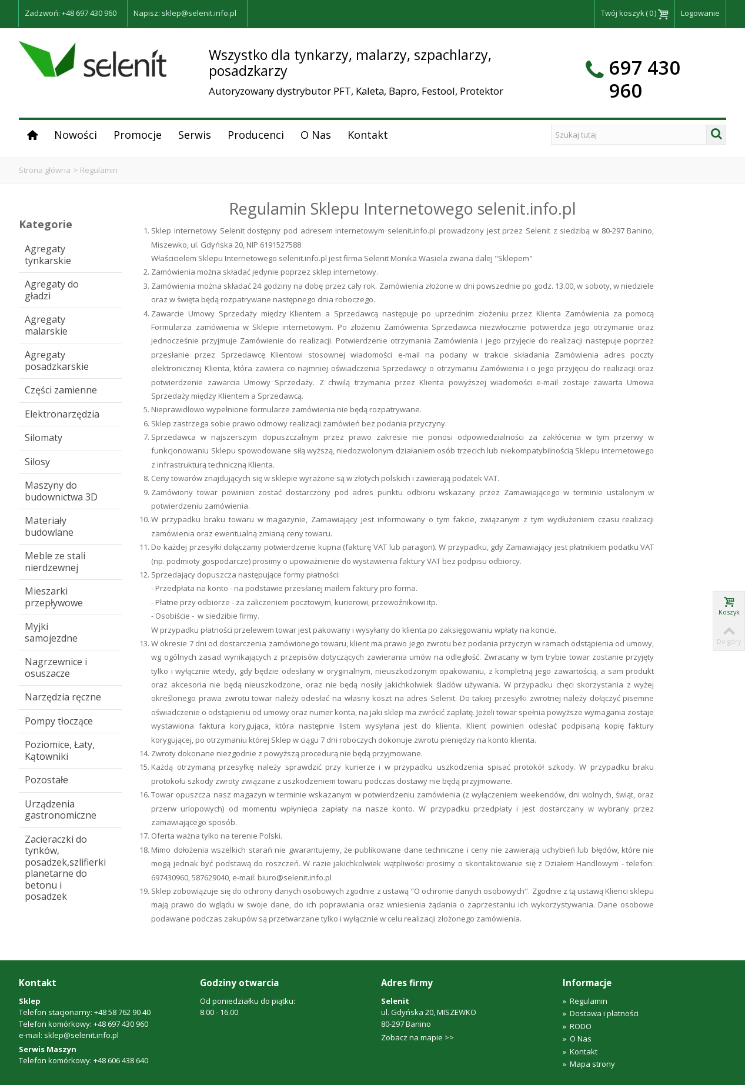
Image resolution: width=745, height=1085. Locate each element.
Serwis (194, 135)
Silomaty (43, 437)
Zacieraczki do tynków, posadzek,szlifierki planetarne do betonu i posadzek (65, 868)
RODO (577, 1026)
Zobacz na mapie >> (417, 1037)
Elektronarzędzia (62, 414)
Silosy (37, 461)
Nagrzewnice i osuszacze (56, 667)
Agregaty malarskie (46, 325)
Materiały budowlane (49, 526)
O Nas (315, 135)
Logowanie (700, 13)
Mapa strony (589, 1064)
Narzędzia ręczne (63, 696)
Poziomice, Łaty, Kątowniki (60, 750)
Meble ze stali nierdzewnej (55, 561)
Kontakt (368, 135)
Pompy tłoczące (59, 721)
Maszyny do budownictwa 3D (61, 491)
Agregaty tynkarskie (48, 254)
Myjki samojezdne (51, 632)
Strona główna (45, 170)
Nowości (75, 135)
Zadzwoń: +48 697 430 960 (70, 13)
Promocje (137, 135)
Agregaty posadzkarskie (57, 360)
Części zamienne (61, 389)
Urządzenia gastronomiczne (60, 809)
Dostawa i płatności (601, 1013)
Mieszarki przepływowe (54, 597)
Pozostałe (46, 779)
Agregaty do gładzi (52, 290)
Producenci (256, 135)
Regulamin (585, 1001)
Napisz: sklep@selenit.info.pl (184, 13)
